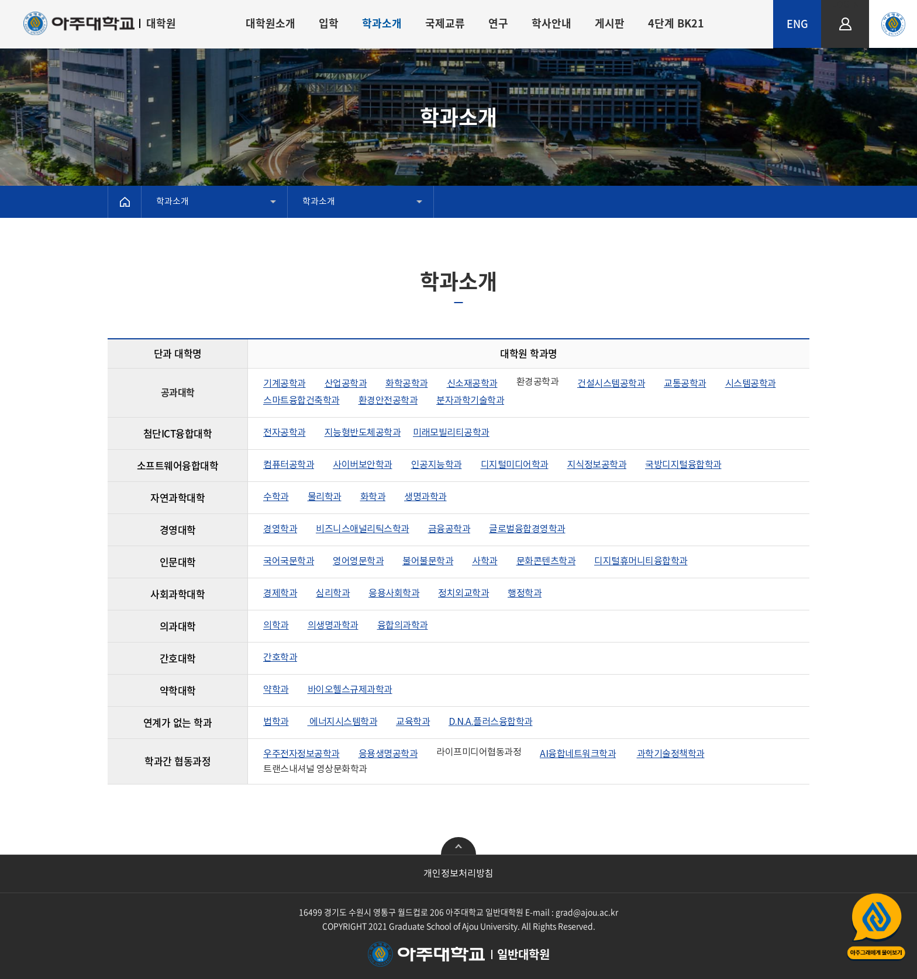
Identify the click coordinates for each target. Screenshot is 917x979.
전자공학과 (284, 433)
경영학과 (280, 529)
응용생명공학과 (388, 754)
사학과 (485, 561)
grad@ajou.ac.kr (587, 912)
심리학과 (333, 593)
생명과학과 (425, 497)
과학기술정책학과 (671, 754)
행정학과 (525, 593)
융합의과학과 (402, 625)
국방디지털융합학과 (683, 465)
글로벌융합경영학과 (527, 529)
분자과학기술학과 (470, 400)
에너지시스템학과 (343, 722)
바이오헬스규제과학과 (350, 690)
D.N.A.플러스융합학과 (491, 722)
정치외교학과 (463, 593)
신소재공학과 (472, 384)
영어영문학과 (358, 561)
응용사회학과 (393, 593)
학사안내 (551, 23)
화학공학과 (406, 384)
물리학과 (325, 497)
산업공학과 (346, 384)
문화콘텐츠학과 (546, 561)
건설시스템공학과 (611, 384)
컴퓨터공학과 (288, 465)
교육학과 (413, 722)
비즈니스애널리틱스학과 (362, 529)
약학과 (276, 690)
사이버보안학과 (362, 465)
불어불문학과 (427, 561)
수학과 (276, 497)
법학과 (276, 722)
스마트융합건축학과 (301, 400)
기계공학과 (284, 384)
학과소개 (382, 23)
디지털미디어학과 (515, 465)
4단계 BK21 (676, 23)
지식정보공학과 (597, 465)
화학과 (373, 497)
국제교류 (445, 23)
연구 (498, 23)
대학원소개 (270, 23)
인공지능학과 (436, 465)
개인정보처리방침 (458, 874)
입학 (329, 23)
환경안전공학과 (388, 400)
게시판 (610, 23)
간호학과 (280, 657)
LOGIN (845, 5)
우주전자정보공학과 (301, 754)
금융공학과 (449, 529)
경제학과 (280, 593)
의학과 (276, 625)
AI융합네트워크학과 (578, 754)
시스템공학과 (750, 384)
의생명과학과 (333, 625)
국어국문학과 (288, 561)
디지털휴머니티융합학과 (641, 561)
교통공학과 (685, 384)
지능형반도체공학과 (363, 433)
